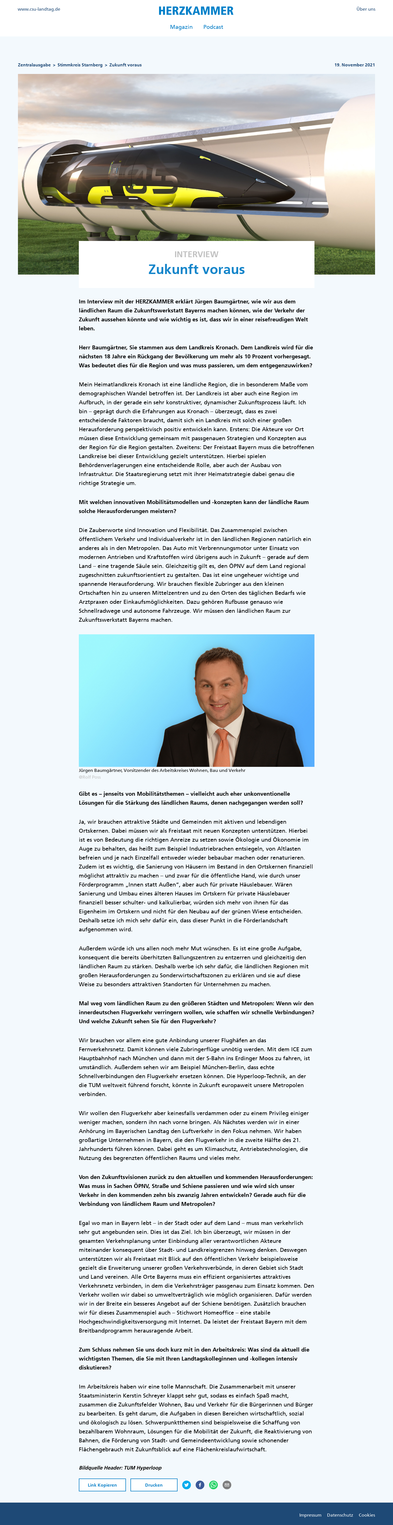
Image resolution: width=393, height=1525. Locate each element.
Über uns (366, 9)
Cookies (367, 1515)
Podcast (213, 27)
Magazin (181, 27)
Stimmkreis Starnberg (80, 65)
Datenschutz (340, 1515)
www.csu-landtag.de (39, 9)
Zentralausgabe (34, 65)
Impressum (310, 1515)
